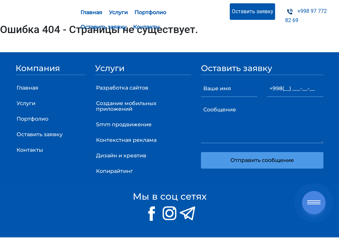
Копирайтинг (114, 171)
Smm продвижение (124, 124)
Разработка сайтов (122, 88)
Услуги (118, 12)
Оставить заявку (103, 27)
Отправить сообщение (262, 160)
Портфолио (150, 12)
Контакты (146, 27)
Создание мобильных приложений (126, 106)
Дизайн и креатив (121, 155)
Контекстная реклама (126, 140)
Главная (91, 12)
